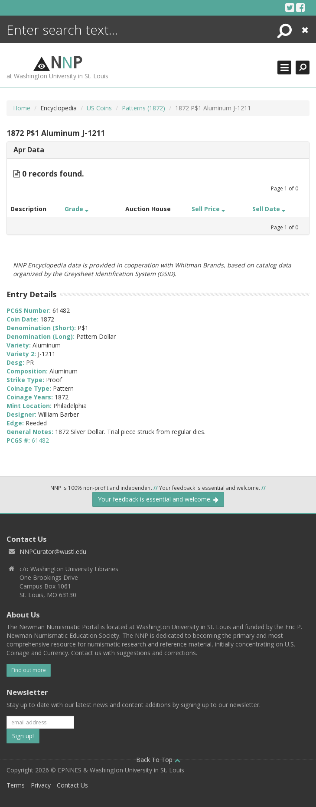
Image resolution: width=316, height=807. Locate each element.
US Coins (99, 108)
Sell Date (268, 209)
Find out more (28, 670)
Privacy (41, 785)
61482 (40, 440)
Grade (76, 209)
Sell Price (208, 209)
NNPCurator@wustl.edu (53, 551)
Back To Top (158, 760)
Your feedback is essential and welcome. (158, 499)
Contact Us (72, 785)
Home (21, 108)
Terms (16, 785)
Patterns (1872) (143, 108)
